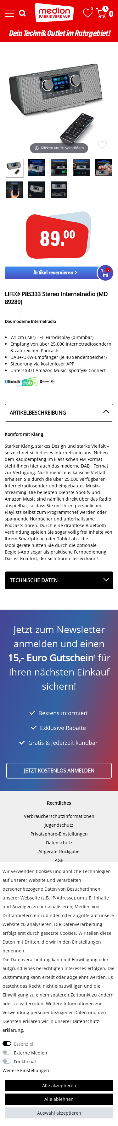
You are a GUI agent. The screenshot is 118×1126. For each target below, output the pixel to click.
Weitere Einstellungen (26, 1070)
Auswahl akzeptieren (59, 1113)
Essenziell (24, 1044)
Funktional (25, 1062)
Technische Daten (34, 580)
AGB (59, 860)
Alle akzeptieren (59, 1086)
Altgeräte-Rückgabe (59, 851)
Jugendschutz (59, 825)
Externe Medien (30, 1053)
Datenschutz (59, 843)
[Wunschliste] (88, 13)
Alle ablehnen (59, 1099)
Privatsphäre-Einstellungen (59, 834)
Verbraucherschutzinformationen (59, 816)
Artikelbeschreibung (38, 412)
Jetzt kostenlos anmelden (59, 770)
